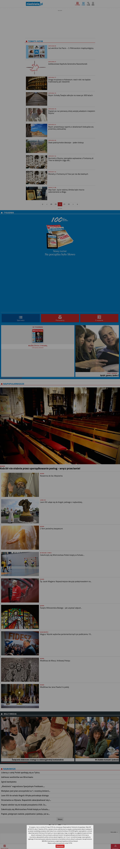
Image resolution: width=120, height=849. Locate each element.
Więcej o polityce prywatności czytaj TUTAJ (60, 843)
